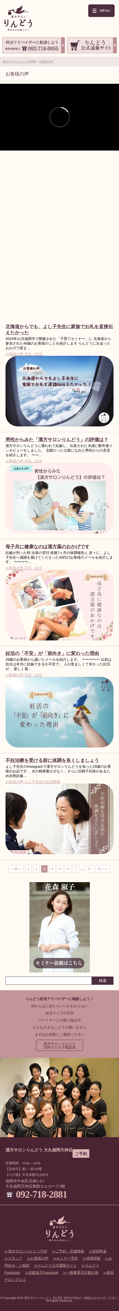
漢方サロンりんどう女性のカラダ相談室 (59, 1045)
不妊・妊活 (33, 354)
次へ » (103, 869)
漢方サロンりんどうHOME (19, 61)
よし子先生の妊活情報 (42, 782)
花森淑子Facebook (43, 1272)
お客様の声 (46, 61)
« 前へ (16, 869)
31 (90, 869)
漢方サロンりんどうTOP (28, 1251)
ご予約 (81, 1153)
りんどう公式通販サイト (57, 1265)
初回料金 (99, 1251)
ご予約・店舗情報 (70, 1251)
